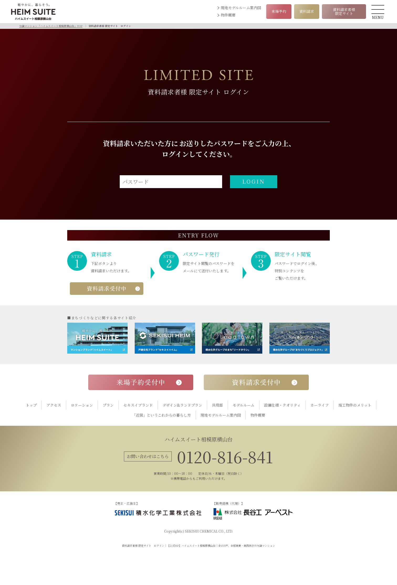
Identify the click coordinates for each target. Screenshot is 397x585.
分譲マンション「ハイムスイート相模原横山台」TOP (50, 26)
